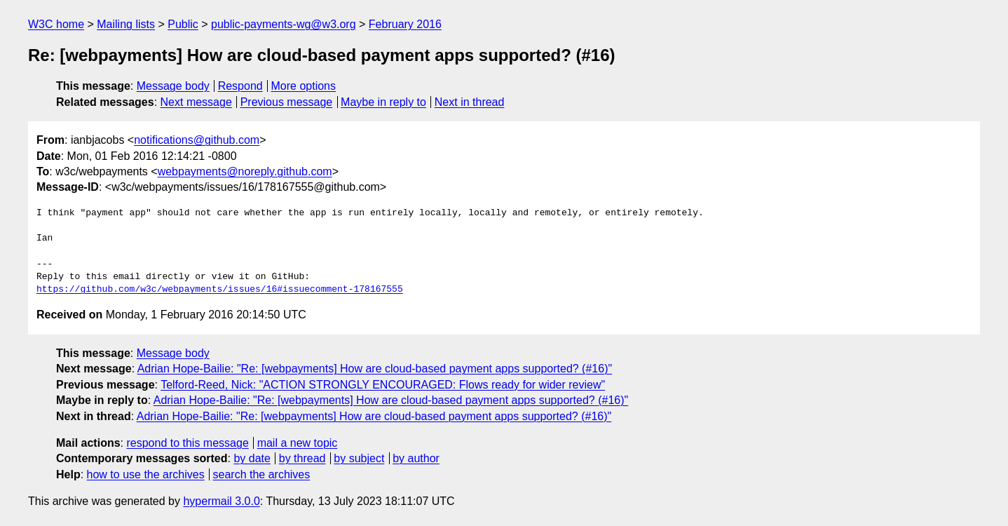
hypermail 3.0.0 (221, 501)
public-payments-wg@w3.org (283, 24)
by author (416, 458)
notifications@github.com (196, 140)
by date (251, 458)
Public (183, 24)
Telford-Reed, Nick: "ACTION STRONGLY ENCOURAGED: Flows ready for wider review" (383, 385)
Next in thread (470, 102)
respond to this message (187, 443)
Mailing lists (126, 24)
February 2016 (405, 24)
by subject (359, 458)
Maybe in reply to (383, 102)
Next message (196, 102)
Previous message (286, 102)
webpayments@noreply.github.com (245, 171)
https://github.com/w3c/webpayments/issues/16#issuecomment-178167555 (219, 289)
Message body (173, 86)
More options (303, 86)
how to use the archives (146, 474)
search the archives (262, 474)
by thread (302, 458)
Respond (240, 86)
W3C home (56, 24)
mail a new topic (297, 443)
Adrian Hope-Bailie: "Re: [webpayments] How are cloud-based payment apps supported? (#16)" (375, 369)
